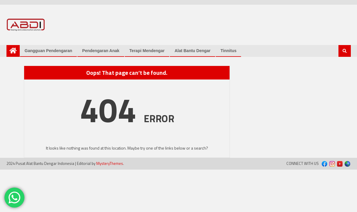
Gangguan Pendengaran (48, 50)
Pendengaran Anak (100, 50)
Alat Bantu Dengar (192, 50)
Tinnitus (228, 50)
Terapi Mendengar (147, 50)
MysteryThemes (109, 163)
